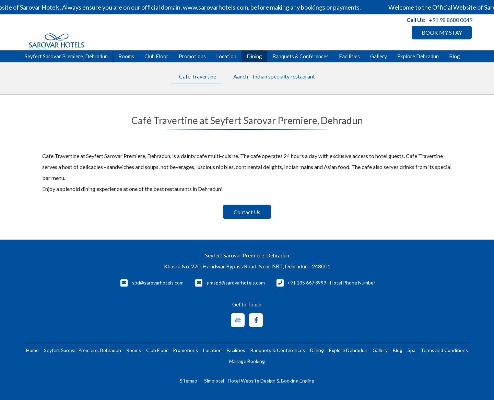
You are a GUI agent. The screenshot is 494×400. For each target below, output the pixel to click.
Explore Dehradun (418, 56)
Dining (254, 56)
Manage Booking (247, 361)
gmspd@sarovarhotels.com (236, 283)
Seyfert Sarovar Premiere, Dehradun (82, 350)
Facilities (349, 56)
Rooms (126, 56)
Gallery (378, 56)
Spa (411, 350)
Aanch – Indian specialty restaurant (274, 76)
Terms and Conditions (444, 350)
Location (226, 56)
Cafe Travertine (197, 76)
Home (32, 350)
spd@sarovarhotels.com (158, 283)
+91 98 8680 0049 (450, 19)
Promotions (192, 56)
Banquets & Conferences (300, 56)
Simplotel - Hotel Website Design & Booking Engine (259, 381)
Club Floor (156, 56)
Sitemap (188, 381)
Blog (454, 56)
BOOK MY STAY (442, 32)
